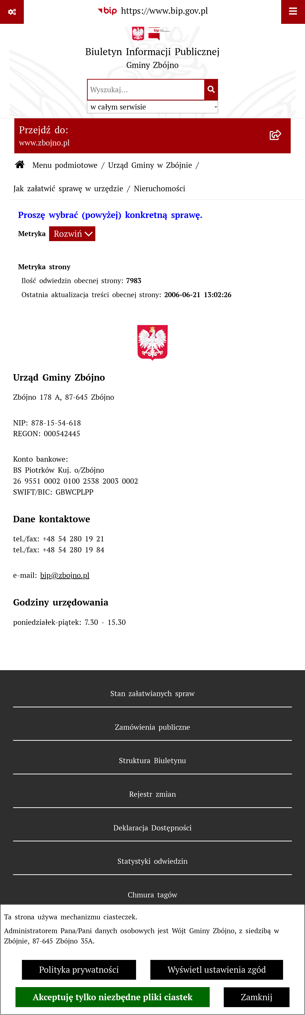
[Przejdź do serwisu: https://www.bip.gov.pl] (152, 11)
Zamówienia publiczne (152, 727)
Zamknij (256, 997)
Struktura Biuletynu (152, 760)
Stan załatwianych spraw (152, 693)
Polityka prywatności (79, 969)
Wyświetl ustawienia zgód (217, 969)
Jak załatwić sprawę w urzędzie (68, 188)
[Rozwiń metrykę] (72, 233)
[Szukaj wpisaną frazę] (211, 89)
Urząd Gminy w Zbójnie (150, 165)
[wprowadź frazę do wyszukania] (146, 89)
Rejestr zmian (152, 794)
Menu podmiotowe (65, 165)
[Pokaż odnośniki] (12, 12)
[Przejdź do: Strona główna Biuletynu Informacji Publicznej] (20, 165)
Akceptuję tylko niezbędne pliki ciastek (113, 997)
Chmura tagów (153, 895)
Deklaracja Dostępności (152, 828)
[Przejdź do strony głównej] (152, 50)
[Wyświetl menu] (293, 12)
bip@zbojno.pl (64, 575)
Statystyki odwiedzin (152, 861)
